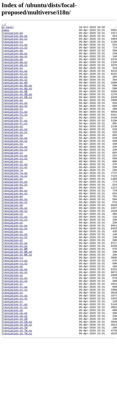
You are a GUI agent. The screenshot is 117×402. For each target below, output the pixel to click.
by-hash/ (8, 28)
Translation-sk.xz (14, 322)
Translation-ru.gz (14, 308)
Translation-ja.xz (14, 206)
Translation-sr (12, 336)
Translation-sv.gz (14, 350)
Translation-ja (12, 199)
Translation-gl (12, 147)
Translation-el (12, 77)
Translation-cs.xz (14, 52)
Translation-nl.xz (14, 259)
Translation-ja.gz (14, 203)
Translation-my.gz (14, 234)
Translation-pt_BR (14, 294)
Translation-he (12, 157)
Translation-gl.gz (14, 150)
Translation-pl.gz (14, 277)
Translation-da (12, 56)
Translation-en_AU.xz (17, 101)
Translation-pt (12, 284)
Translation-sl (12, 326)
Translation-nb (12, 241)
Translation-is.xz (14, 185)
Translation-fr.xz (14, 143)
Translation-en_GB (14, 105)
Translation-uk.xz (14, 375)
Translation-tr (12, 357)
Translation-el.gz (14, 80)
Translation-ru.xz (14, 312)
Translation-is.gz (14, 182)
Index (5, 31)
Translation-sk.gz (14, 319)
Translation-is (12, 178)
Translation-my (12, 231)
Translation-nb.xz (14, 248)
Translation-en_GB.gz (17, 108)
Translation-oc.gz (14, 266)
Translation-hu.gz (14, 171)
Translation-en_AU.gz (17, 98)
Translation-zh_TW (14, 389)
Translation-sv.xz (14, 354)
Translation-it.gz (14, 192)
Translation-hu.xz (14, 175)
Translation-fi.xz (14, 133)
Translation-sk (12, 315)
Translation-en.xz (14, 91)
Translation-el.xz (14, 84)
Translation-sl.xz (14, 333)
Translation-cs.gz (14, 49)
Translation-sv (12, 347)
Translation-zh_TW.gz (17, 392)
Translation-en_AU (14, 94)
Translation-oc (12, 262)
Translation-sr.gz (14, 340)
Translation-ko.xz (14, 217)
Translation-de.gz (14, 70)
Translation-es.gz (14, 119)
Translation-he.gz (14, 161)
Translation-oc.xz (14, 270)
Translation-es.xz (14, 122)
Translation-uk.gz (14, 371)
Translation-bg (12, 35)
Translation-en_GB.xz (17, 112)
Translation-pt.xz (14, 291)
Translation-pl (12, 273)
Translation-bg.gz (14, 38)
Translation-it (12, 189)
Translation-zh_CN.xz (17, 385)
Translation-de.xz (14, 73)
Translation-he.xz (14, 164)
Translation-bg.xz (14, 42)
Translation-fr (12, 136)
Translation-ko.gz (14, 213)
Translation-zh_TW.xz (17, 396)
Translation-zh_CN (14, 378)
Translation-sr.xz (14, 343)
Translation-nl (12, 252)
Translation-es (12, 115)
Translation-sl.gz (14, 329)
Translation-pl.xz (14, 280)
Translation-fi (12, 126)
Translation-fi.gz (14, 129)
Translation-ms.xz (14, 227)
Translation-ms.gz (14, 224)
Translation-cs (12, 45)
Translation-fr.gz (14, 140)
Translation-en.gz (14, 87)
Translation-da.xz (14, 63)
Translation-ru (12, 305)
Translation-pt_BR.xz (17, 301)
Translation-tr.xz (14, 364)
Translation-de (12, 66)
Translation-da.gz (14, 59)
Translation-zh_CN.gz (17, 382)
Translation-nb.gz (14, 245)
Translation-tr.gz (14, 361)
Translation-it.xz (14, 196)
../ (4, 24)
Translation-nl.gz (14, 255)
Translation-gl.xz (14, 154)
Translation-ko (12, 210)
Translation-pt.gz (14, 287)
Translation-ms (12, 220)
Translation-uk (12, 368)
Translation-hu (12, 168)
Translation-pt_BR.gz (17, 298)
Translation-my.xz (14, 238)
